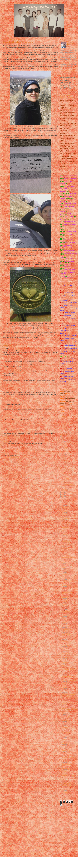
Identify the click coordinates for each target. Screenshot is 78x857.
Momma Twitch (6, 453)
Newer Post (5, 463)
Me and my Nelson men (67, 757)
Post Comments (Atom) (14, 466)
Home (30, 463)
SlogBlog (64, 703)
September (65, 449)
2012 (63, 441)
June (64, 456)
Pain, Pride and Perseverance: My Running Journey (69, 649)
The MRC (64, 604)
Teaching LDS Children (67, 785)
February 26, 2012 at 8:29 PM (12, 422)
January (65, 489)
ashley (63, 739)
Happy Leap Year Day (68, 467)
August (65, 451)
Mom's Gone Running (67, 698)
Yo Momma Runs (66, 657)
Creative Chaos (65, 761)
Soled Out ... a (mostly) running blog (67, 630)
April (64, 460)
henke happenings (66, 507)
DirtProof (64, 600)
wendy (4, 348)
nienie (63, 713)
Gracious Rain (65, 527)
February (65, 465)
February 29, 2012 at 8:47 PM (12, 457)
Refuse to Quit (65, 665)
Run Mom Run (65, 701)
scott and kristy (65, 514)
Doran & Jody (6, 402)
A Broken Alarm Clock (68, 486)
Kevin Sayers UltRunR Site (68, 694)
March (64, 462)
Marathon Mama (66, 641)
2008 (63, 496)
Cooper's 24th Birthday (68, 484)
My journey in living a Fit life (69, 680)
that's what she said (66, 585)
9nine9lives (64, 511)
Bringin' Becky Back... (67, 676)
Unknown (5, 386)
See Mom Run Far (66, 645)
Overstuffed (65, 720)
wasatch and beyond (67, 581)
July (64, 454)
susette (70, 41)
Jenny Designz (65, 771)
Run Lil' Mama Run (67, 673)
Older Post (55, 463)
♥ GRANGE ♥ (65, 724)
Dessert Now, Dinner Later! (68, 789)
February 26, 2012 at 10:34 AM (12, 398)
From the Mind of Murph (68, 736)
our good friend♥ (66, 518)
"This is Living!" (66, 683)
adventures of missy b (67, 615)
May (64, 458)
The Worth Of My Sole (67, 696)
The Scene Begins (66, 611)
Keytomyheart (65, 548)
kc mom (64, 746)
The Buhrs (64, 571)
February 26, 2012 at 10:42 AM (12, 411)
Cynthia (4, 425)
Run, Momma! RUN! (67, 634)
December (65, 443)
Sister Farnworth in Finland (68, 538)
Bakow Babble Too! (66, 764)
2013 (63, 439)
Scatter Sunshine (66, 750)
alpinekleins (5, 441)
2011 (63, 492)
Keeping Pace (65, 597)
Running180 (65, 608)
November (65, 445)
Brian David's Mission (67, 545)
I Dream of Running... (67, 691)
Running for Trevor (66, 653)
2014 (63, 436)
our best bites (65, 792)
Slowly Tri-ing (65, 626)
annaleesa (64, 534)
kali (63, 504)
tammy (63, 754)
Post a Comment (6, 461)
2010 (63, 494)
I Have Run (64, 588)
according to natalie (66, 732)
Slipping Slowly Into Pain (68, 669)
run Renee (64, 618)
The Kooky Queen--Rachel (9, 415)
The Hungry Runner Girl (68, 557)
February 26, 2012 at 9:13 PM (12, 437)
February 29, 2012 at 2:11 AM (12, 449)
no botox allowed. (66, 768)
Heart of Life (65, 622)
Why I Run (64, 687)
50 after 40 (64, 574)
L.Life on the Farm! (66, 716)
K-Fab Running (65, 638)
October (65, 447)
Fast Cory (64, 578)
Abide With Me (65, 743)
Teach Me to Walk (66, 541)
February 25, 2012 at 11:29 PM (12, 382)
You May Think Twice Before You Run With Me (18, 42)
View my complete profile (67, 70)
